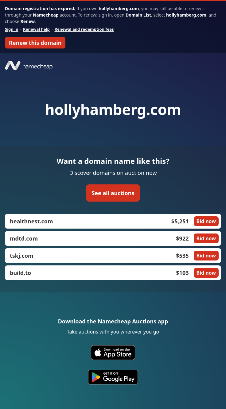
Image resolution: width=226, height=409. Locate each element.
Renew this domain (35, 42)
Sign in (11, 29)
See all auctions (113, 193)
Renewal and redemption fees (84, 29)
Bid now (206, 221)
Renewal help (36, 29)
